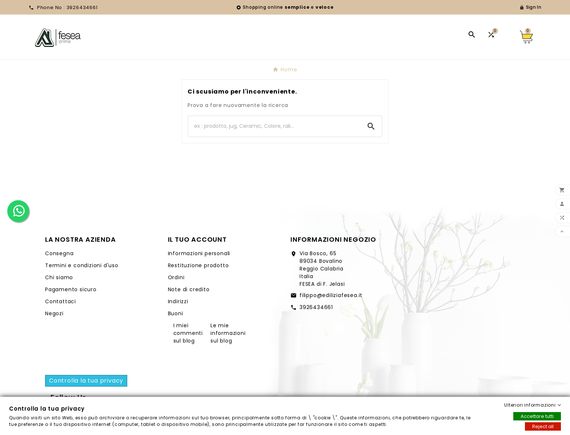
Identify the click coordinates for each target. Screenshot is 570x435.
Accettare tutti (537, 416)
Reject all (543, 426)
